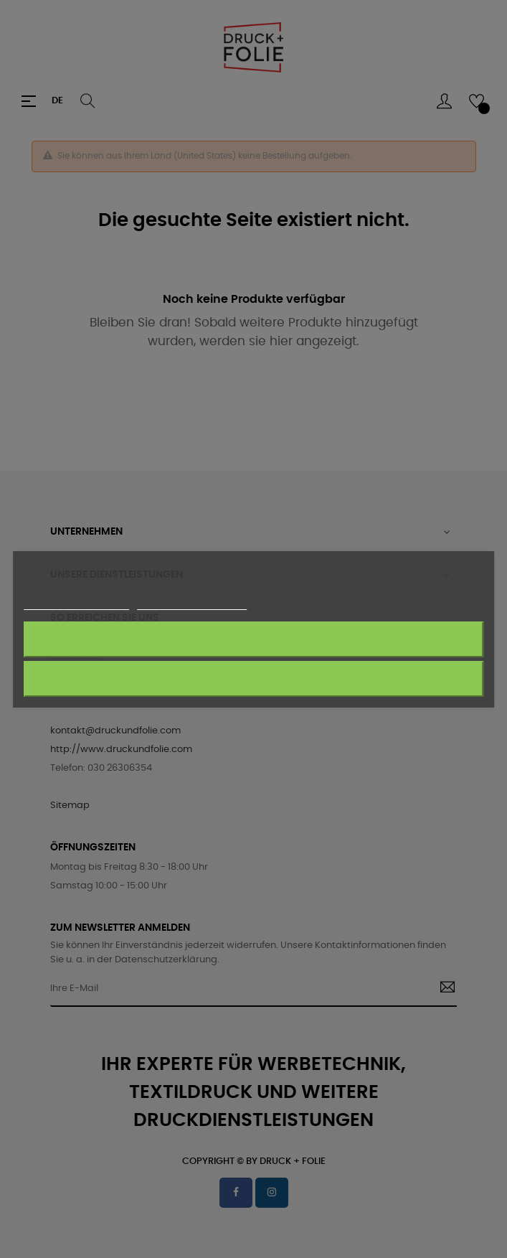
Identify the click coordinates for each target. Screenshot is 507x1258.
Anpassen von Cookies (192, 603)
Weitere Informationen (76, 603)
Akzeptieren (253, 678)
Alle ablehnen (253, 639)
